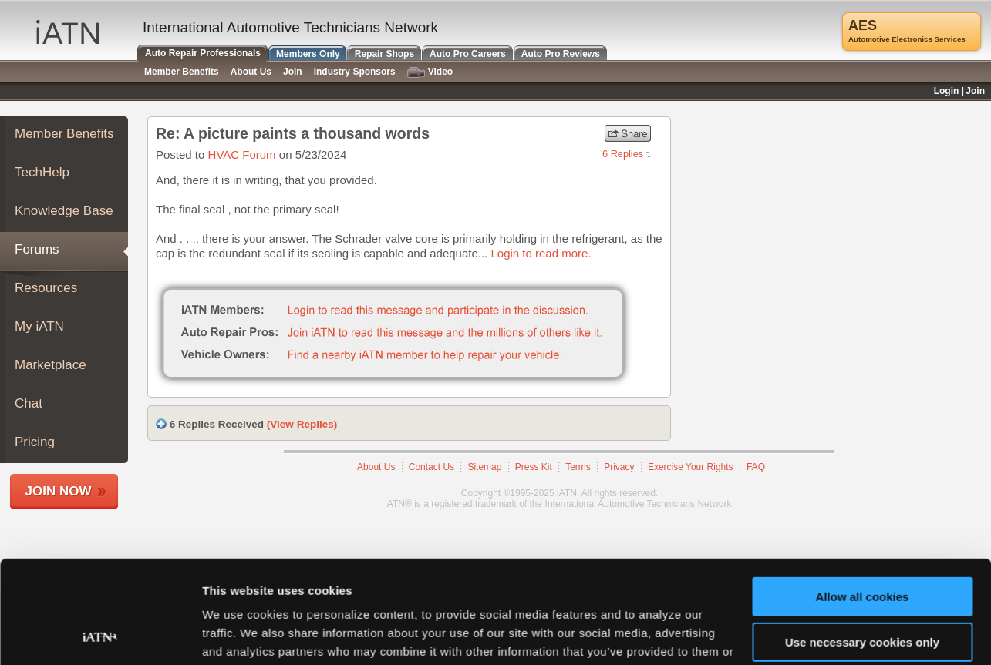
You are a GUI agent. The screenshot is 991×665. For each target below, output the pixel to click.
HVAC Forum (242, 154)
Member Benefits (64, 133)
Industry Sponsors (355, 71)
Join (292, 71)
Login (946, 91)
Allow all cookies (862, 500)
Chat (28, 403)
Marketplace (50, 365)
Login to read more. (540, 253)
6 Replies (622, 154)
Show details (238, 634)
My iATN (39, 326)
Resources (46, 287)
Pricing (35, 442)
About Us (251, 71)
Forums (37, 249)
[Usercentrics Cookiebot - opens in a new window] (99, 635)
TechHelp (42, 172)
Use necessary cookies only (862, 545)
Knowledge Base (64, 210)
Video (430, 72)
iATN (67, 32)
